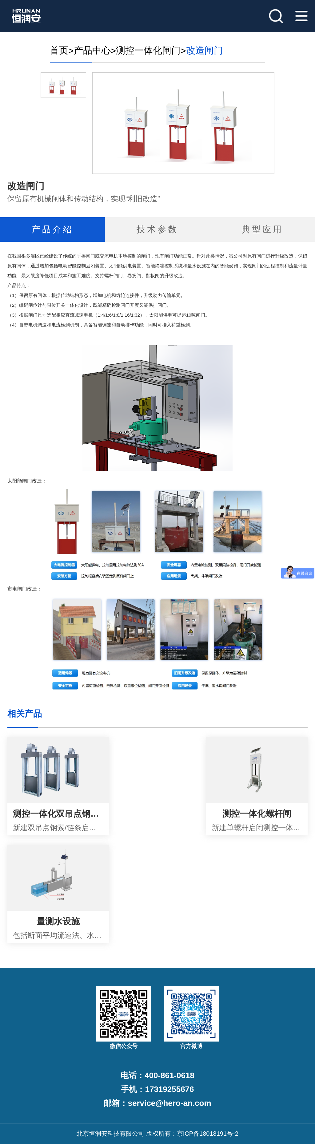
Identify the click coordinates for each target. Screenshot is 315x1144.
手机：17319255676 (157, 1089)
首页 (59, 50)
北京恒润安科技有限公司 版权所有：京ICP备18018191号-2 (157, 1133)
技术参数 (157, 229)
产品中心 (92, 50)
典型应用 (262, 229)
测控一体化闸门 (148, 50)
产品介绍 (53, 229)
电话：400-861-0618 (157, 1075)
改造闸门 (204, 50)
